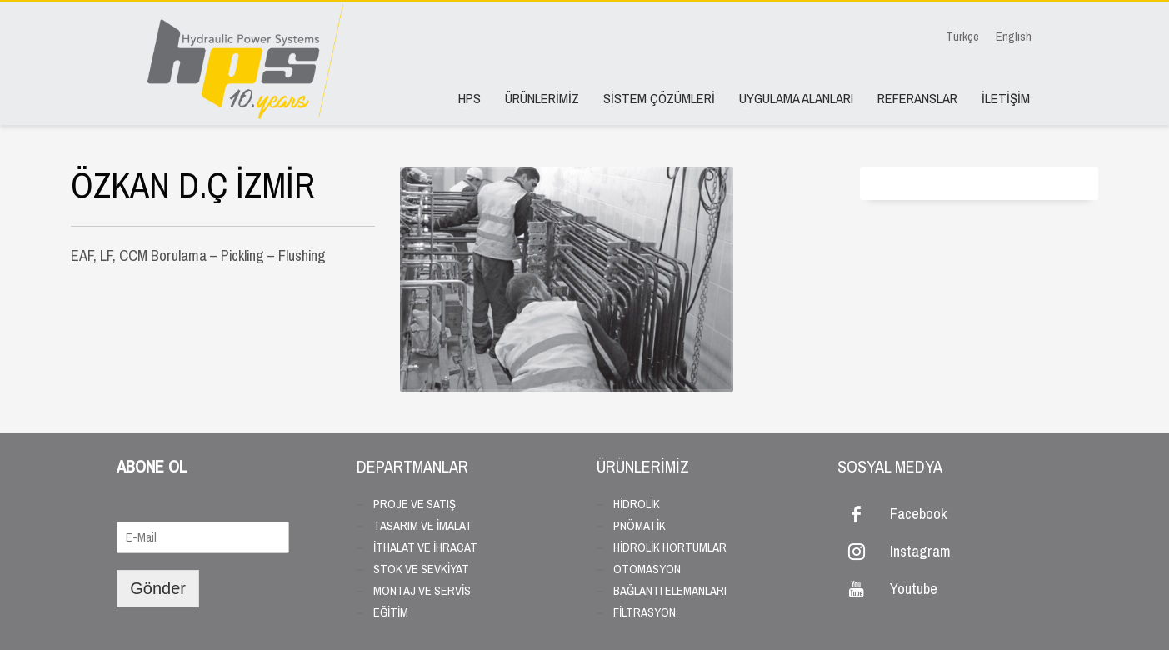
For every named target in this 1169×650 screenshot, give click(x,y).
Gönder (158, 588)
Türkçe (962, 37)
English (1014, 37)
